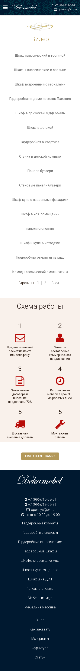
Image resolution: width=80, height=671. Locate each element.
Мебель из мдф (40, 598)
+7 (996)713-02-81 (66, 5)
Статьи (40, 657)
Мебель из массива (40, 607)
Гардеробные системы (40, 533)
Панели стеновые (40, 589)
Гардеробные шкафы (40, 551)
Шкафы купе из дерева (40, 570)
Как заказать (40, 629)
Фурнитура (40, 648)
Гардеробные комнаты (40, 523)
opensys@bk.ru (67, 9)
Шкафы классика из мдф (40, 561)
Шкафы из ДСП (40, 579)
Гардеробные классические (40, 542)
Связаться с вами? (40, 456)
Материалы (40, 639)
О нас (40, 620)
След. (55, 283)
